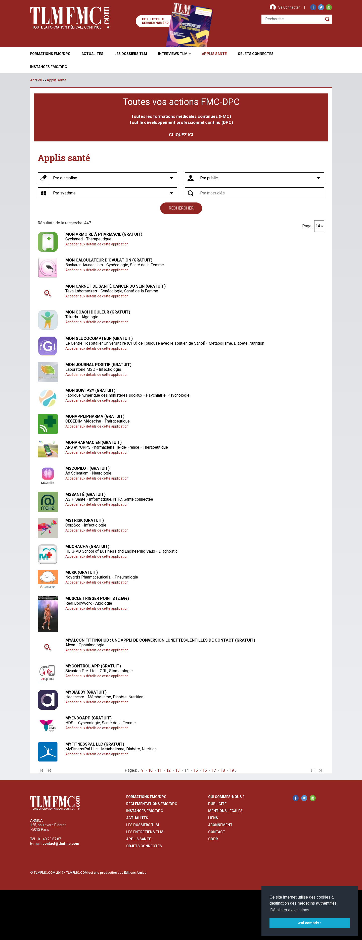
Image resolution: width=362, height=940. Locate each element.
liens (213, 818)
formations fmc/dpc (146, 797)
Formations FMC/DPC (50, 54)
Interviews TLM (174, 54)
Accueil (36, 80)
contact (216, 832)
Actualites (92, 54)
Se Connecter (289, 7)
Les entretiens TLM (144, 832)
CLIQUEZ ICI (181, 134)
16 (204, 770)
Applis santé (56, 80)
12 (168, 770)
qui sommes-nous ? (226, 797)
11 (159, 770)
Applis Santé (214, 54)
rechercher (181, 207)
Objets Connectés (144, 846)
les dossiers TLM (142, 825)
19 (232, 770)
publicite (217, 804)
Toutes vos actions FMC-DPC (181, 102)
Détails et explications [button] (289, 910)
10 (150, 770)
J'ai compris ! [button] (309, 923)
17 (213, 770)
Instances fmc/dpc (48, 67)
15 (195, 770)
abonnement (220, 825)
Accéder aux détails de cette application (96, 244)
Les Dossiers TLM (130, 54)
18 (222, 770)
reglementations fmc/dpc (151, 804)
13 (177, 770)
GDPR (213, 839)
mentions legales (225, 811)
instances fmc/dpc (144, 811)
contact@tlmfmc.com (60, 844)
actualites (137, 818)
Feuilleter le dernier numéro (155, 21)
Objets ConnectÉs (256, 54)
